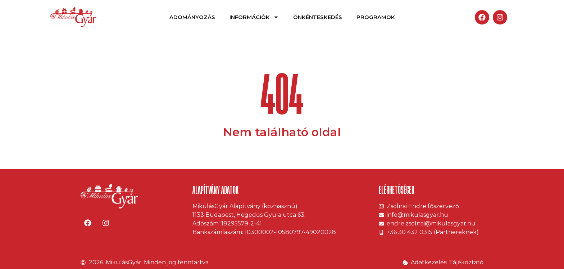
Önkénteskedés (317, 17)
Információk (254, 17)
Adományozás (192, 17)
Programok (375, 17)
